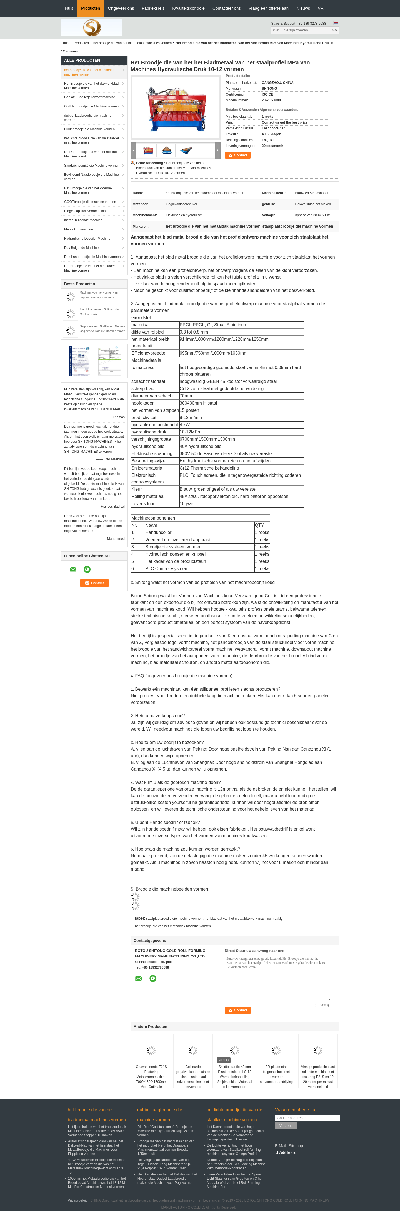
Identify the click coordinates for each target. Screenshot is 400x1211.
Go (334, 30)
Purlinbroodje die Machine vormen (89, 129)
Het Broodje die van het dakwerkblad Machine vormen (91, 86)
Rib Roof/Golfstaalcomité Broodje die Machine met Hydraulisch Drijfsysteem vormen (166, 1131)
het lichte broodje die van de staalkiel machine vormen (91, 140)
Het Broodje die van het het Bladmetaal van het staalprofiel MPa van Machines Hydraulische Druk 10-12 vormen (173, 168)
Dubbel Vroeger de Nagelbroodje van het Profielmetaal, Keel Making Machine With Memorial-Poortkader (236, 1164)
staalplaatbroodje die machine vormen (174, 919)
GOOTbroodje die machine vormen (90, 202)
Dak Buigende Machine (81, 248)
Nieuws (303, 8)
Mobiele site (285, 1153)
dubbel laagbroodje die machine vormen (87, 118)
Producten (90, 8)
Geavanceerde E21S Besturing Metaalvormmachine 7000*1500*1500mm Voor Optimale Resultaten (151, 1079)
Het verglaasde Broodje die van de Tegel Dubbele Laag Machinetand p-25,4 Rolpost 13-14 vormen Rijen (164, 1164)
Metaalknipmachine (78, 229)
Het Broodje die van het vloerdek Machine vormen (88, 190)
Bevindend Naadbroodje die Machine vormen (91, 177)
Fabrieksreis (153, 8)
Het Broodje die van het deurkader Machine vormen (89, 268)
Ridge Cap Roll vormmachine (86, 211)
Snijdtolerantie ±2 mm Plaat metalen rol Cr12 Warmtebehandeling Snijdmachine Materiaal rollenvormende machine (235, 1079)
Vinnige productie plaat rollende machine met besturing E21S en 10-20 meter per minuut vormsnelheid (318, 1077)
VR (321, 8)
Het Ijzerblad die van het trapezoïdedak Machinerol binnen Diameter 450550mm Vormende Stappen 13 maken (97, 1131)
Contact (240, 155)
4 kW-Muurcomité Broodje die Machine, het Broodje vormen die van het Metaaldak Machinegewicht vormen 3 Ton (97, 1166)
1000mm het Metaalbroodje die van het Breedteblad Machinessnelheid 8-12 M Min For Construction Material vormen (97, 1183)
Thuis (65, 43)
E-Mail (280, 1146)
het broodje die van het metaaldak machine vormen (173, 926)
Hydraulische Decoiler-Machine (87, 238)
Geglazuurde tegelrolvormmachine (89, 97)
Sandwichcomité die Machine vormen (91, 165)
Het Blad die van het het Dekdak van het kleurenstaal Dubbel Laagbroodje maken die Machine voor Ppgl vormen (167, 1178)
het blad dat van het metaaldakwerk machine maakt (243, 919)
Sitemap (296, 1146)
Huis (69, 8)
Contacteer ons (226, 8)
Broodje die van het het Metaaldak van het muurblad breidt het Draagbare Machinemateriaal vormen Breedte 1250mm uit (166, 1147)
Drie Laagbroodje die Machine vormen (92, 257)
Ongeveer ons (121, 8)
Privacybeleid (78, 1200)
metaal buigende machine (83, 220)
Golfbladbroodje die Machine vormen (91, 106)
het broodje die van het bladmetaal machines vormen (132, 43)
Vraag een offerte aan (269, 8)
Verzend (286, 1126)
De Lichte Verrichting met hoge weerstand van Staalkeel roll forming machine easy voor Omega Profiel (234, 1150)
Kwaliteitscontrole (188, 8)
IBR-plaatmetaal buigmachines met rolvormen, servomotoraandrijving (276, 1074)
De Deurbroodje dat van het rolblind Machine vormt (90, 154)
